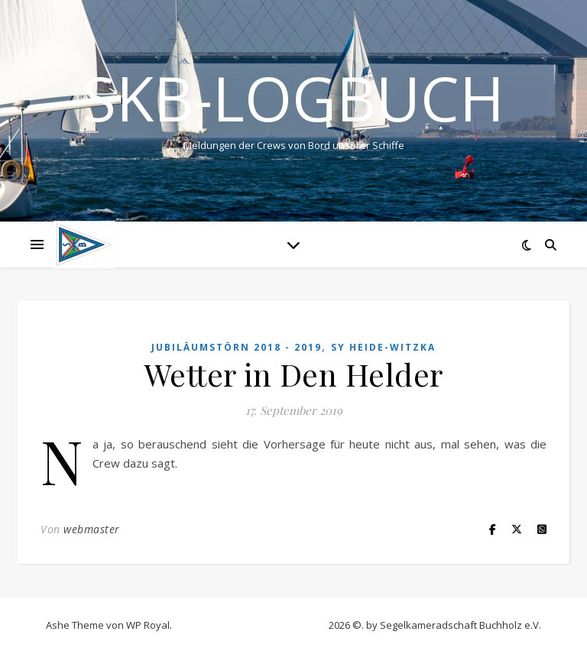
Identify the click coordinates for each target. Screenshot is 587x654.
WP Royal (148, 625)
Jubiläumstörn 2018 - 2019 (236, 347)
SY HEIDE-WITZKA (383, 347)
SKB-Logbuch (293, 97)
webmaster (91, 529)
